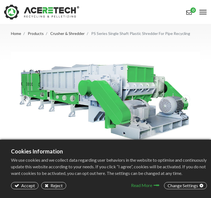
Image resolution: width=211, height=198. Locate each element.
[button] (25, 99)
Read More (141, 185)
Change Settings (183, 185)
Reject (56, 185)
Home (16, 33)
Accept (27, 185)
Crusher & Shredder (67, 33)
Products (36, 33)
